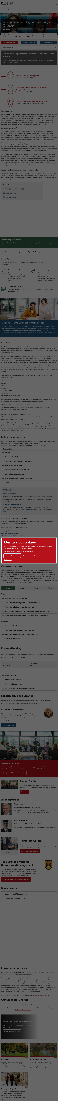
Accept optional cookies (12, 555)
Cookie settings (8, 560)
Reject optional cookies (30, 555)
